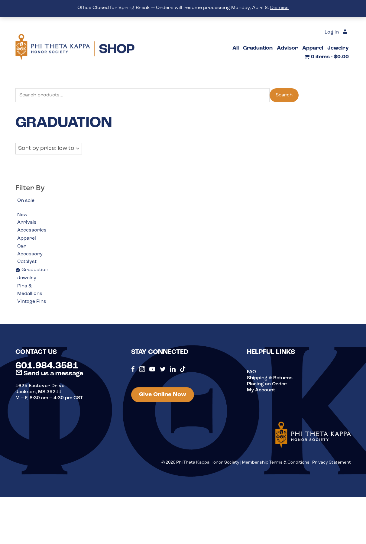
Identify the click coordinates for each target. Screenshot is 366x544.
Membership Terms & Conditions (275, 462)
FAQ (251, 372)
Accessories (32, 230)
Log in (332, 32)
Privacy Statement (331, 462)
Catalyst (27, 261)
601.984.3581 (46, 366)
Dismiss (279, 7)
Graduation (34, 269)
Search (284, 95)
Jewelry (26, 278)
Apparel (26, 238)
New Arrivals (27, 218)
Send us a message (49, 373)
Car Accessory (30, 250)
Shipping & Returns (270, 378)
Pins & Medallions (29, 290)
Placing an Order (267, 384)
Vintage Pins (31, 301)
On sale (25, 200)
